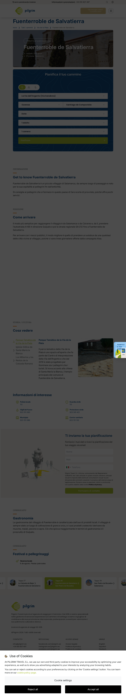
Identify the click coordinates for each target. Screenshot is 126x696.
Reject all (33, 689)
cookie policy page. (27, 672)
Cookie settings (63, 680)
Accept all (93, 689)
